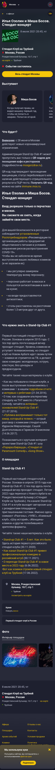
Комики (6, 742)
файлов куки (26, 756)
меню (15, 611)
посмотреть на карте (21, 595)
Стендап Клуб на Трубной (17, 48)
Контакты (32, 730)
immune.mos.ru (31, 186)
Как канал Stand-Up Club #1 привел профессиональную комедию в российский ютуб (24, 554)
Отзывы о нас (34, 724)
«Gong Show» (36, 450)
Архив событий (9, 736)
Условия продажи (36, 736)
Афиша (5, 724)
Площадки (7, 730)
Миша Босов (29, 99)
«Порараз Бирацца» (14, 447)
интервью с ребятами (17, 392)
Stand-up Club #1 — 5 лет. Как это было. (28, 539)
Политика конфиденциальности (37, 743)
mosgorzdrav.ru (32, 165)
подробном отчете (40, 389)
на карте (6, 60)
